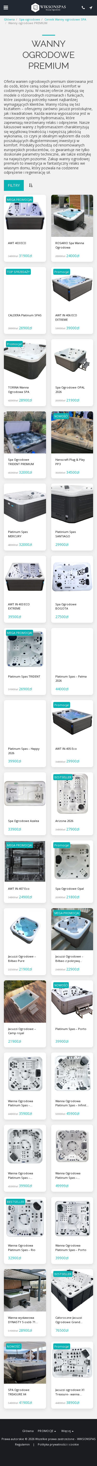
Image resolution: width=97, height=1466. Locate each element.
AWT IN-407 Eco (18, 889)
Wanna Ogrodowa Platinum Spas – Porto (70, 1247)
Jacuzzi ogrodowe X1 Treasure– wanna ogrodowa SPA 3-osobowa (70, 1392)
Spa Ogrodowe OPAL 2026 (70, 389)
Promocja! (61, 272)
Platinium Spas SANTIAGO (65, 534)
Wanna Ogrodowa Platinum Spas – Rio (21, 1247)
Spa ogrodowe (29, 19)
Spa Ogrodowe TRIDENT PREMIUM (21, 462)
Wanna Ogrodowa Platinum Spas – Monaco (20, 1103)
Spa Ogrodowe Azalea (23, 821)
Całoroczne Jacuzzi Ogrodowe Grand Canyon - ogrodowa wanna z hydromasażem (69, 1320)
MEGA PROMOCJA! (19, 200)
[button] (5, 7)
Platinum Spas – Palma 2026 (71, 678)
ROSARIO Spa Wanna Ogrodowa (69, 245)
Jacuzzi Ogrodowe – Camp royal (22, 1031)
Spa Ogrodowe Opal (69, 889)
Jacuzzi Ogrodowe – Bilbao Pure (22, 958)
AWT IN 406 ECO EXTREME (66, 317)
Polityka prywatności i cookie (58, 1444)
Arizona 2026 (64, 821)
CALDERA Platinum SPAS (25, 315)
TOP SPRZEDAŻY (18, 272)
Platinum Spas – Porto (70, 1029)
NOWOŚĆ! (61, 416)
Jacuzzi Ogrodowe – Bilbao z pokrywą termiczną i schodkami (71, 958)
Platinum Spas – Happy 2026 (24, 751)
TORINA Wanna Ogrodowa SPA (18, 389)
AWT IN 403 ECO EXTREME (19, 606)
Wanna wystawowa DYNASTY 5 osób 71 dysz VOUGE (21, 1320)
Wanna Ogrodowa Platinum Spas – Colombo (67, 1175)
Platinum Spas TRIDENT (24, 676)
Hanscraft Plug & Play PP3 (70, 462)
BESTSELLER (62, 777)
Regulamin (22, 1444)
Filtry (14, 185)
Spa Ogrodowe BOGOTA (66, 606)
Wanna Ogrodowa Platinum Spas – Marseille (20, 1175)
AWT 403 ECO (17, 243)
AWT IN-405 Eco (66, 749)
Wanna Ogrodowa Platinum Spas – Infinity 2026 (71, 1103)
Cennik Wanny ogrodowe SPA (65, 19)
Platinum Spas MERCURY (18, 534)
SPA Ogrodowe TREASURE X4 (18, 1392)
